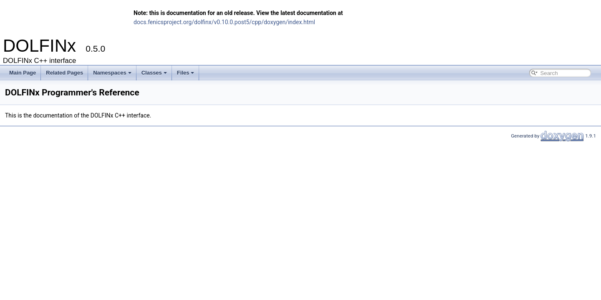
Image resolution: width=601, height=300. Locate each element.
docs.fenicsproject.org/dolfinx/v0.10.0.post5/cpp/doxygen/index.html (224, 22)
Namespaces (112, 73)
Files (185, 73)
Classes (154, 73)
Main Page (22, 73)
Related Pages (64, 73)
